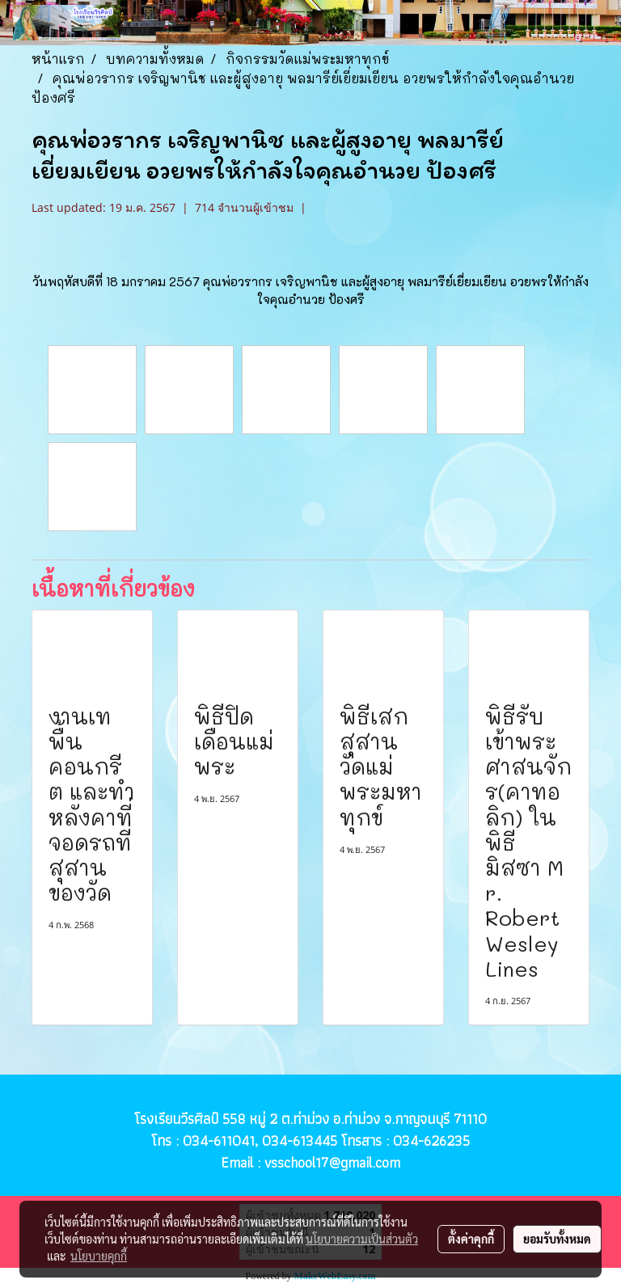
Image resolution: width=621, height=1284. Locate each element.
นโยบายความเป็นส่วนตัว (362, 1238)
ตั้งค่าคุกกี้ (471, 1238)
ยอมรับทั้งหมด (557, 1238)
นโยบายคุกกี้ (98, 1255)
